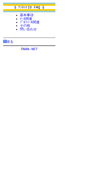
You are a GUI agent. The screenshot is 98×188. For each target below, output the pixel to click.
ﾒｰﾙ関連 (26, 18)
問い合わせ (28, 29)
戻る (10, 41)
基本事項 (26, 15)
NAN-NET (30, 48)
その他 (25, 25)
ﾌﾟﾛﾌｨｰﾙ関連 (29, 22)
